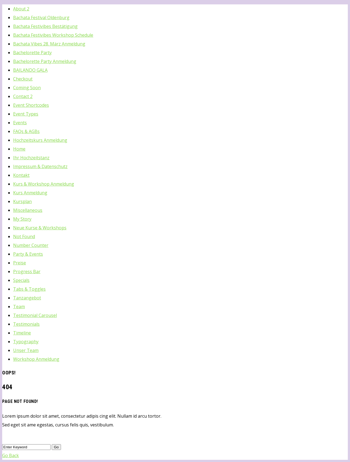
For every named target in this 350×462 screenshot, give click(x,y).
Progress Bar (26, 271)
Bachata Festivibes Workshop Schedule (53, 35)
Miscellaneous (27, 210)
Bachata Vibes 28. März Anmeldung (49, 44)
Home (19, 149)
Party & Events (28, 254)
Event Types (25, 114)
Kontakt (21, 175)
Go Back (10, 455)
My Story (22, 219)
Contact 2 (23, 96)
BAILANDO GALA (30, 70)
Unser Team (26, 350)
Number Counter (30, 245)
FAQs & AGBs (26, 131)
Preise (19, 263)
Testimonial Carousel (35, 315)
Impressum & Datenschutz (40, 166)
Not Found (24, 236)
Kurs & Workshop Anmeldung (43, 184)
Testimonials (26, 324)
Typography (26, 342)
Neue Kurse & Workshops (39, 228)
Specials (21, 280)
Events (20, 123)
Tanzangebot (27, 298)
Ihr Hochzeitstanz (31, 158)
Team (19, 307)
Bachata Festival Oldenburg (41, 18)
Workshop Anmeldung (36, 359)
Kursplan (22, 201)
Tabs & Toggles (29, 289)
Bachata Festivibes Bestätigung (45, 26)
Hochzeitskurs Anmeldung (40, 140)
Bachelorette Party (32, 53)
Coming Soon (27, 88)
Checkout (23, 79)
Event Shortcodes (31, 105)
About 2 (21, 9)
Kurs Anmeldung (30, 193)
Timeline (22, 333)
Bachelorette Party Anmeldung (44, 61)
